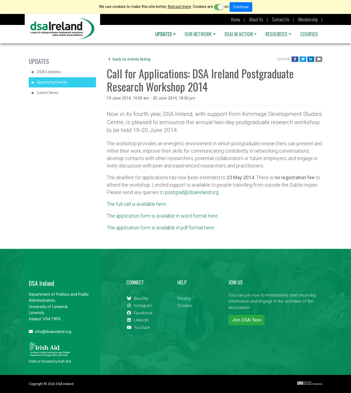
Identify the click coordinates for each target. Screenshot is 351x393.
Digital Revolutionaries (309, 383)
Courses (309, 34)
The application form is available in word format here (162, 216)
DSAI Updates (49, 72)
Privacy (184, 298)
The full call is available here (136, 204)
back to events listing (128, 59)
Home (235, 19)
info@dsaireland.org (50, 331)
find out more (179, 6)
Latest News (47, 92)
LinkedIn (137, 320)
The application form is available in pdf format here (160, 227)
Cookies (185, 305)
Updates (39, 61)
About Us (256, 19)
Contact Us (281, 19)
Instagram (139, 305)
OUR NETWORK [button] (198, 34)
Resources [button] (276, 34)
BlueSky (137, 298)
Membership (308, 19)
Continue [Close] (241, 7)
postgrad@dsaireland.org (192, 192)
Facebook (139, 313)
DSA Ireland (62, 28)
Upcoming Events (52, 82)
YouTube (138, 327)
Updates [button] (163, 34)
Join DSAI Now (246, 320)
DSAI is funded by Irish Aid (50, 352)
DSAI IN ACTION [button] (239, 34)
